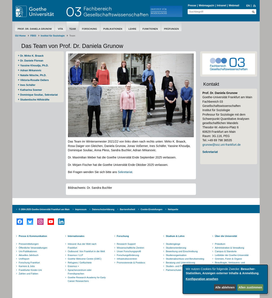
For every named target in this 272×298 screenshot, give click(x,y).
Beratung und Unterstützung (180, 262)
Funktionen (150, 29)
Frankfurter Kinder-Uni (30, 270)
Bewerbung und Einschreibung (182, 251)
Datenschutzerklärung (103, 209)
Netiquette (173, 209)
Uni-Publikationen (28, 251)
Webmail (234, 5)
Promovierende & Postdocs (131, 262)
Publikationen (112, 29)
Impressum (80, 209)
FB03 (33, 35)
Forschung (89, 29)
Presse (192, 5)
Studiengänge (173, 244)
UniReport (24, 258)
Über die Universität (226, 236)
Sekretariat (125, 172)
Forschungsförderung (128, 255)
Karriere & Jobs (27, 266)
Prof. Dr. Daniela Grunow (35, 29)
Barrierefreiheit (127, 209)
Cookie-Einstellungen (151, 209)
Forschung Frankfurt (29, 262)
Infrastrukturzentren (127, 258)
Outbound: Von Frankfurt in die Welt (86, 251)
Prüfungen (171, 29)
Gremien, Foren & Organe (228, 258)
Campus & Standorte (226, 251)
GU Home (20, 35)
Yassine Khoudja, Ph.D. (34, 65)
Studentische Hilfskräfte (34, 99)
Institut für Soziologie (53, 35)
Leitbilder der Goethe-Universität (231, 255)
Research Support (126, 244)
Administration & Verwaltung (229, 247)
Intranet (221, 5)
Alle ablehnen (225, 287)
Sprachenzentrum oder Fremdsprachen (80, 272)
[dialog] (225, 279)
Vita (60, 29)
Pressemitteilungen (29, 244)
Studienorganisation (176, 255)
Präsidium (220, 244)
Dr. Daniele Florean (31, 60)
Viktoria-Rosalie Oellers (34, 80)
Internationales (76, 236)
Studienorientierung (176, 247)
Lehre (132, 29)
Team (72, 29)
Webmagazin (206, 5)
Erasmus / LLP (75, 255)
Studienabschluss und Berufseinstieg (185, 258)
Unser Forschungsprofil (129, 251)
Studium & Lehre (175, 236)
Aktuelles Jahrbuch (28, 255)
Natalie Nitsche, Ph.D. (33, 75)
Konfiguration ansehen (202, 279)
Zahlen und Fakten (28, 273)
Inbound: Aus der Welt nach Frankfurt (82, 246)
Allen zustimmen (250, 287)
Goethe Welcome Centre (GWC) (84, 258)
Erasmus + (73, 266)
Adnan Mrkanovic (30, 70)
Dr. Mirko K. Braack (32, 55)
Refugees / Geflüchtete (80, 262)
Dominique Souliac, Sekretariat (39, 94)
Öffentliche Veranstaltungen (33, 247)
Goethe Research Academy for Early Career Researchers (87, 279)
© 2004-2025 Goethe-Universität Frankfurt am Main (44, 209)
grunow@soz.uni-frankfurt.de (221, 144)
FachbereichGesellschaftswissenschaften (116, 11)
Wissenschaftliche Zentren (130, 247)
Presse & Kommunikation (33, 236)
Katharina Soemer (31, 89)
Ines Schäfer (27, 85)
